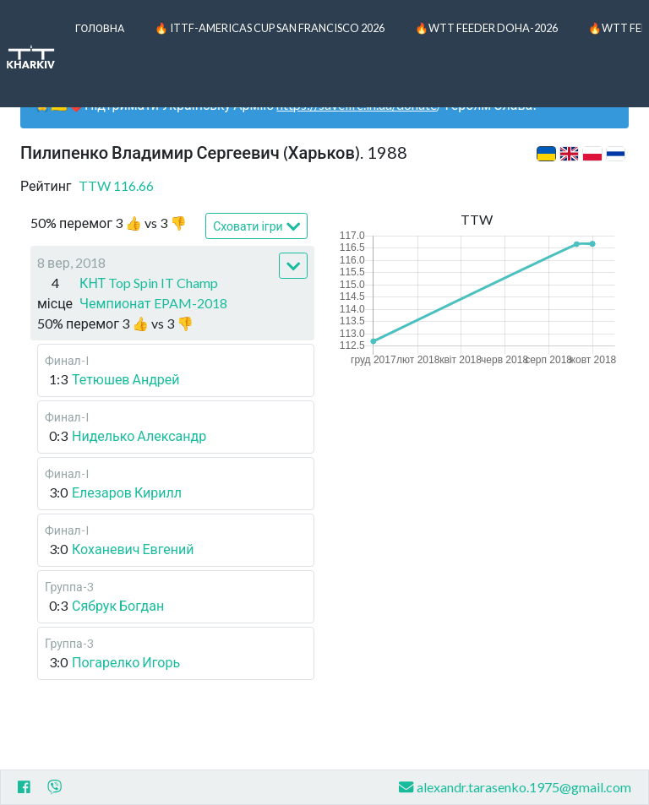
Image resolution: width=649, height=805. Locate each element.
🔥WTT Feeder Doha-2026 (486, 28)
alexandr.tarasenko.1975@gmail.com (515, 787)
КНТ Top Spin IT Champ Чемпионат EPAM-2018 (152, 293)
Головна (100, 28)
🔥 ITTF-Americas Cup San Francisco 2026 (269, 28)
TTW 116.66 (116, 185)
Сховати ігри (256, 227)
